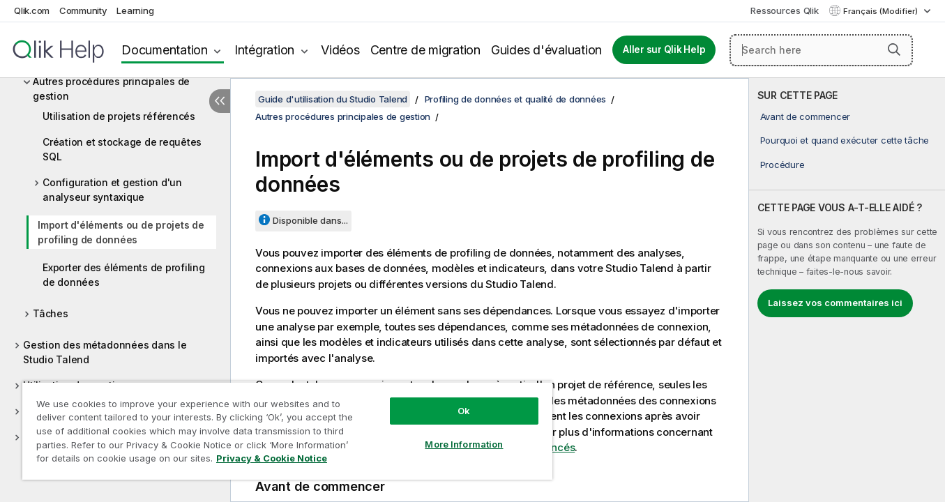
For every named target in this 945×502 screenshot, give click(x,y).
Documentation (164, 50)
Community (83, 10)
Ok (464, 410)
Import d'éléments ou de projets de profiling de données (121, 232)
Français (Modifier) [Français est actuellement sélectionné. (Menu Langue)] (881, 11)
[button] (894, 49)
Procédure (782, 164)
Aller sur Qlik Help (664, 49)
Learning (134, 10)
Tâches (50, 313)
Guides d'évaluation (546, 50)
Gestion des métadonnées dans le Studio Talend (104, 352)
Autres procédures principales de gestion (111, 88)
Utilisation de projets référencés (119, 116)
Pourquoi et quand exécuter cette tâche (845, 140)
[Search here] (821, 50)
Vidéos (340, 50)
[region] (287, 430)
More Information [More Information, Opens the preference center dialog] (464, 444)
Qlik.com (32, 10)
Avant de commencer (805, 116)
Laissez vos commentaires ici (835, 302)
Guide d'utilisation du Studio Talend (332, 99)
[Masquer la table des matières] (219, 101)
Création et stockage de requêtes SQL (122, 149)
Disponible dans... (310, 220)
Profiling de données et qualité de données (516, 99)
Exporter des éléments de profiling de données (124, 274)
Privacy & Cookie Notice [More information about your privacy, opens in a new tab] (271, 458)
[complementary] (847, 290)
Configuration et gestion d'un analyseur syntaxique (112, 189)
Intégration (264, 50)
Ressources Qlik (784, 10)
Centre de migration (425, 50)
